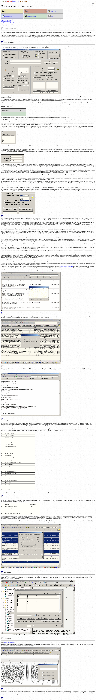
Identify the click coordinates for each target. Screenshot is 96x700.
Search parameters (8, 16)
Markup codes (53, 11)
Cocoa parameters (30, 11)
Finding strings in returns (6, 21)
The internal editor (4, 23)
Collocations (53, 16)
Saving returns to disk (31, 16)
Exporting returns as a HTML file (7, 22)
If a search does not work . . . (6, 20)
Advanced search (7, 11)
